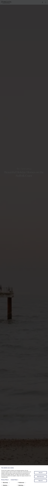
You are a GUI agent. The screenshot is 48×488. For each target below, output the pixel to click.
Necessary (5, 482)
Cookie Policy (14, 479)
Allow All (40, 472)
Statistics (4, 485)
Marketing (20, 485)
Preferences (20, 482)
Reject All (40, 480)
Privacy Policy (5, 479)
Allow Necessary (40, 476)
